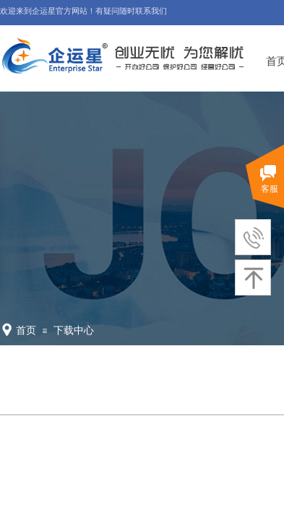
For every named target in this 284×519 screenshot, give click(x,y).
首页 (26, 330)
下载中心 (73, 330)
